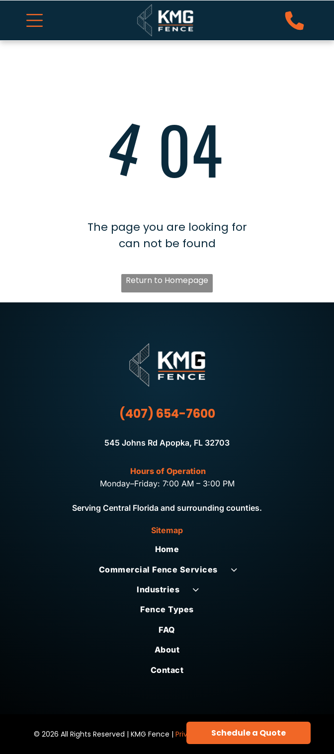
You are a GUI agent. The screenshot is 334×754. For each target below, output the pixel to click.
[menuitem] (167, 549)
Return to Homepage (167, 280)
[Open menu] (34, 20)
